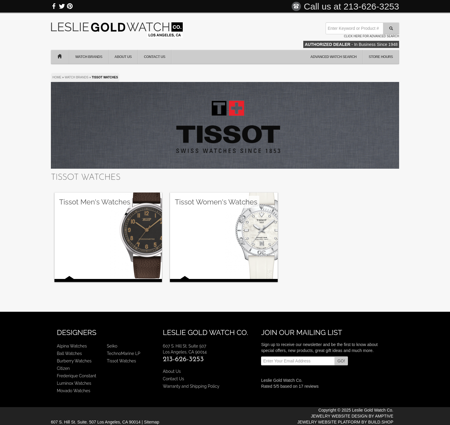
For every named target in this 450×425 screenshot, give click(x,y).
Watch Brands (88, 57)
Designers (76, 332)
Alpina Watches (72, 346)
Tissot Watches (121, 361)
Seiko (112, 346)
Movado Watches (73, 390)
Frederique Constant (76, 375)
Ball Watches (69, 353)
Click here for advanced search (371, 36)
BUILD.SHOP (380, 422)
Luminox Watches (74, 383)
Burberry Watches (74, 361)
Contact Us (154, 57)
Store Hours (381, 57)
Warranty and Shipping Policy (191, 386)
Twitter (62, 6)
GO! (341, 361)
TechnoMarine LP (123, 353)
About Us (123, 57)
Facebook (54, 6)
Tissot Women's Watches (216, 202)
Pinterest (69, 6)
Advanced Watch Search (333, 57)
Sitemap (151, 422)
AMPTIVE (384, 416)
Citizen (63, 368)
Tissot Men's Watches (94, 202)
